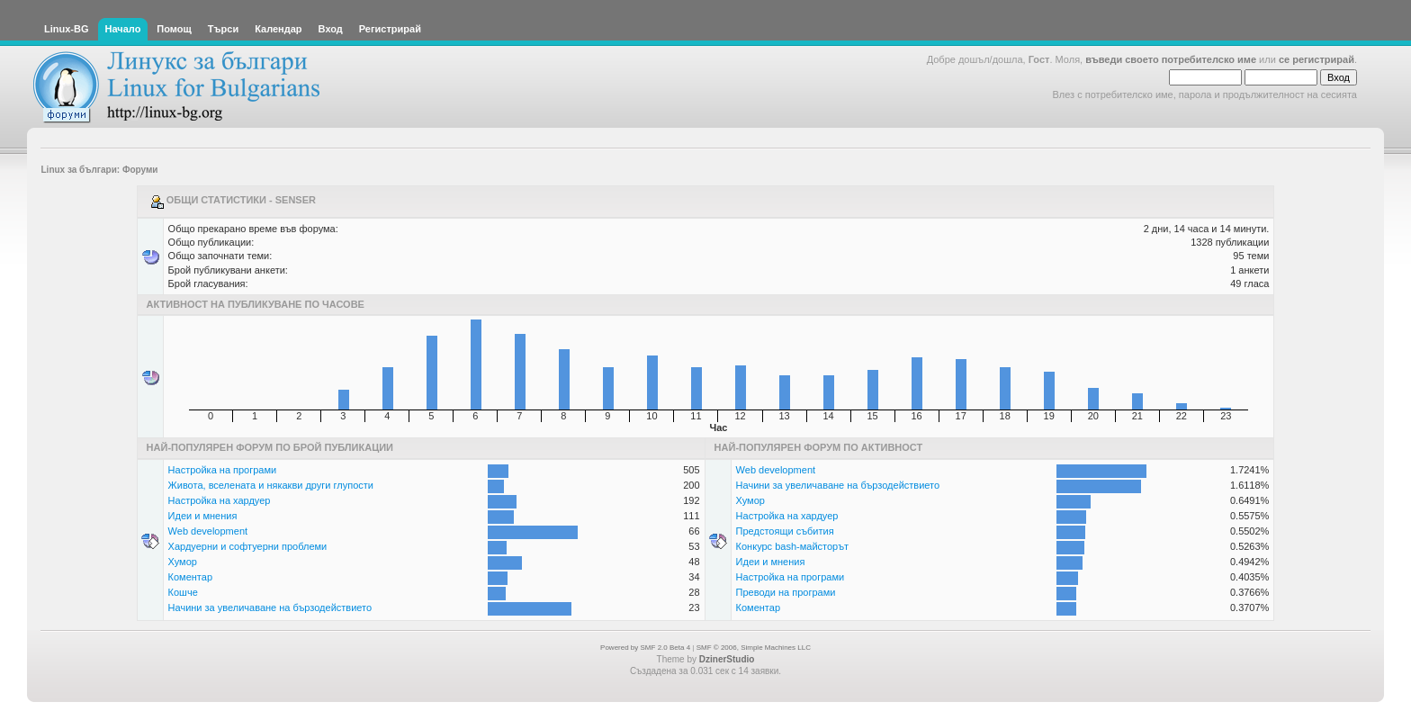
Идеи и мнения (203, 515)
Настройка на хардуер (219, 500)
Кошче (183, 592)
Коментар (190, 577)
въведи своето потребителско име (1170, 59)
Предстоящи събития (785, 531)
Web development (207, 531)
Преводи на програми (786, 592)
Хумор (182, 561)
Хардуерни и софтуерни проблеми (248, 546)
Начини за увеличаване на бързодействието (270, 607)
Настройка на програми (222, 469)
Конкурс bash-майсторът (792, 546)
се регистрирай (1316, 59)
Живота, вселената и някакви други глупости (270, 485)
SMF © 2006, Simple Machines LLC (754, 648)
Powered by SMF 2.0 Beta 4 (645, 648)
